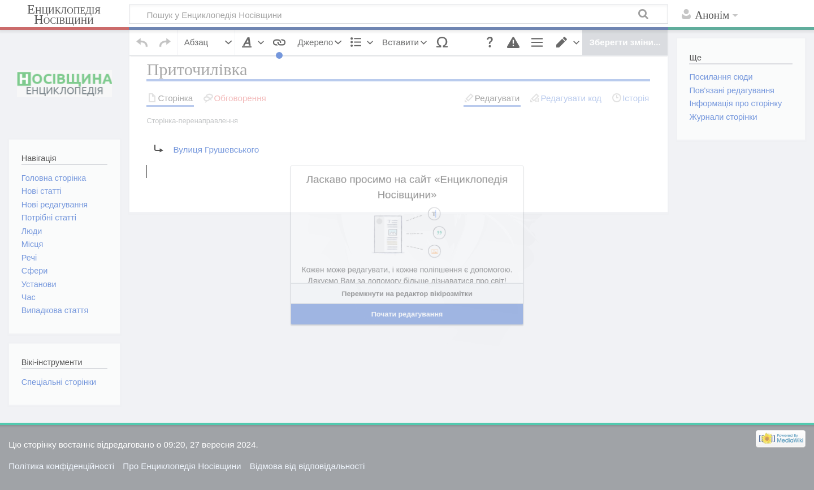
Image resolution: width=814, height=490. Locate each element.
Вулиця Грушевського (216, 171)
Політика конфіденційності (61, 466)
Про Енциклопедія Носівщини (182, 466)
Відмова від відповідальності (307, 466)
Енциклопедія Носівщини (64, 15)
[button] (483, 38)
